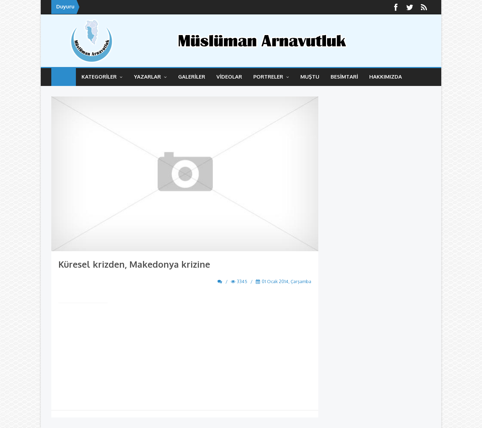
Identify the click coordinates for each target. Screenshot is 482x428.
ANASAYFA (63, 77)
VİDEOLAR (229, 76)
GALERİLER (191, 76)
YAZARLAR (150, 76)
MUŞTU (309, 76)
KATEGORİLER (102, 76)
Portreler (271, 76)
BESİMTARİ (344, 76)
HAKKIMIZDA (385, 76)
